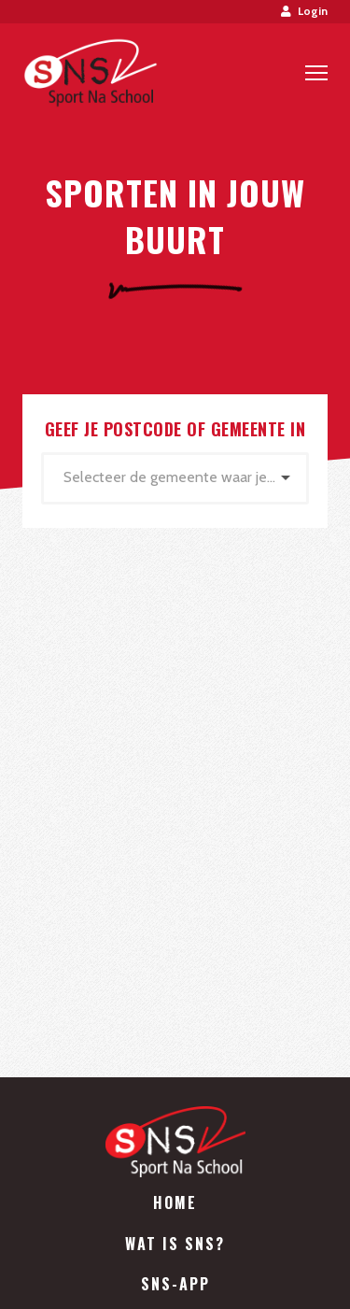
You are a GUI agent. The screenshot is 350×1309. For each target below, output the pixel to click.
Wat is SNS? (175, 1243)
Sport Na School (90, 72)
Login (304, 11)
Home (175, 1202)
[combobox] (175, 478)
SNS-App (175, 1283)
